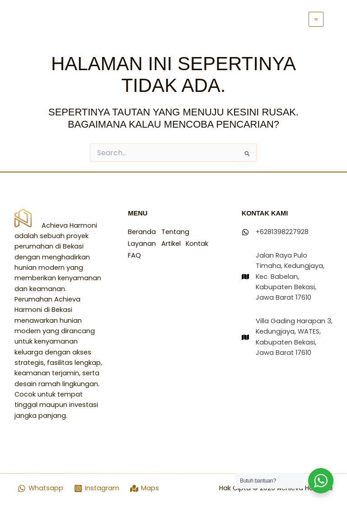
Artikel (173, 242)
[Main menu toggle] (316, 19)
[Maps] (144, 488)
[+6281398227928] (275, 232)
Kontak (139, 253)
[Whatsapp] (40, 488)
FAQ (164, 253)
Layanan (142, 242)
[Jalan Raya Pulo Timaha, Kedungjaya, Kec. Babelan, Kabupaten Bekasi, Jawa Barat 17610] (287, 276)
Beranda (142, 231)
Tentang (177, 231)
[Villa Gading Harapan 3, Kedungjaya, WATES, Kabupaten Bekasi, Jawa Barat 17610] (287, 337)
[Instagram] (96, 488)
